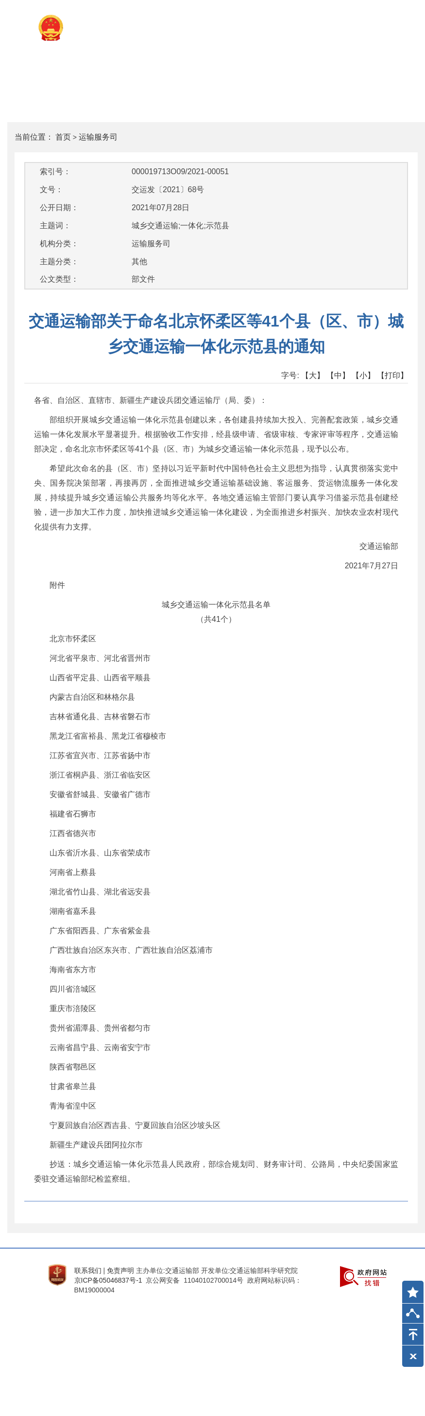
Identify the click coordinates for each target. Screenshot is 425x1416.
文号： (51, 189)
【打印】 (392, 375)
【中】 (338, 375)
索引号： (55, 171)
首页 (63, 137)
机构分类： (59, 243)
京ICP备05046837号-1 (108, 1280)
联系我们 (88, 1270)
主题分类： (59, 261)
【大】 (312, 375)
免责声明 (120, 1270)
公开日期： (59, 207)
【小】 (363, 375)
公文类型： (59, 279)
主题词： (55, 225)
